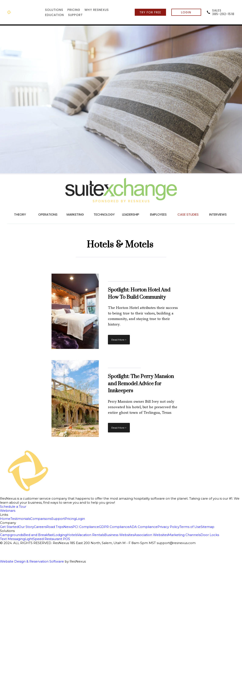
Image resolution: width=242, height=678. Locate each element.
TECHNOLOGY (104, 214)
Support (58, 519)
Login (80, 519)
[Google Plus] (121, 555)
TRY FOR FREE (150, 12)
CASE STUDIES (188, 214)
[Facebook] (121, 548)
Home (5, 519)
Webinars (7, 511)
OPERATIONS (47, 214)
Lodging (60, 535)
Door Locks (209, 535)
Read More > (118, 339)
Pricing (70, 519)
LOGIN (186, 12)
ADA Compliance (143, 527)
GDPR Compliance (114, 527)
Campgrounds (11, 535)
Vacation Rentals (90, 535)
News (68, 527)
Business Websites (119, 535)
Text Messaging (12, 539)
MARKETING (75, 214)
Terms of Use (190, 527)
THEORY (20, 214)
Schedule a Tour (13, 507)
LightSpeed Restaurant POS (47, 539)
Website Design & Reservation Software (32, 561)
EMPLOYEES (158, 214)
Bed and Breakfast (38, 535)
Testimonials (20, 519)
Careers (40, 527)
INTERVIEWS (218, 214)
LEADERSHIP (130, 214)
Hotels (72, 535)
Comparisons (41, 519)
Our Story (26, 527)
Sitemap (207, 527)
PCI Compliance (86, 527)
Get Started (9, 527)
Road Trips (54, 527)
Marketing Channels (184, 535)
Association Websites (151, 535)
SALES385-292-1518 (223, 12)
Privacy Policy (168, 527)
